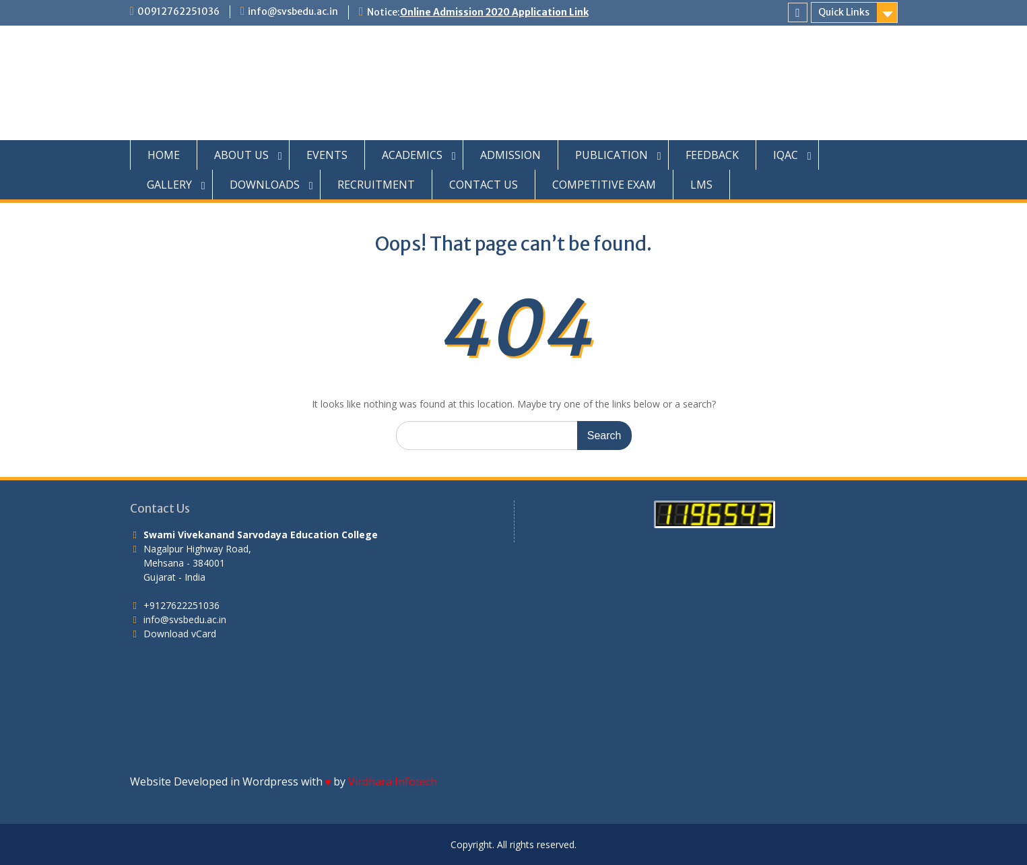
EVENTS (326, 155)
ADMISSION (510, 155)
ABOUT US (241, 155)
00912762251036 (178, 11)
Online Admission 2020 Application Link (494, 12)
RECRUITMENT (376, 184)
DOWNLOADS (265, 184)
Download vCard (179, 633)
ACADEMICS (412, 155)
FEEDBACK (712, 155)
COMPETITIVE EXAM (604, 184)
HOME (163, 155)
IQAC (785, 155)
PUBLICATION (611, 155)
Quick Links (843, 12)
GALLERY (169, 184)
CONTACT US (483, 184)
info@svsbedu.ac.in (293, 11)
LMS (701, 184)
